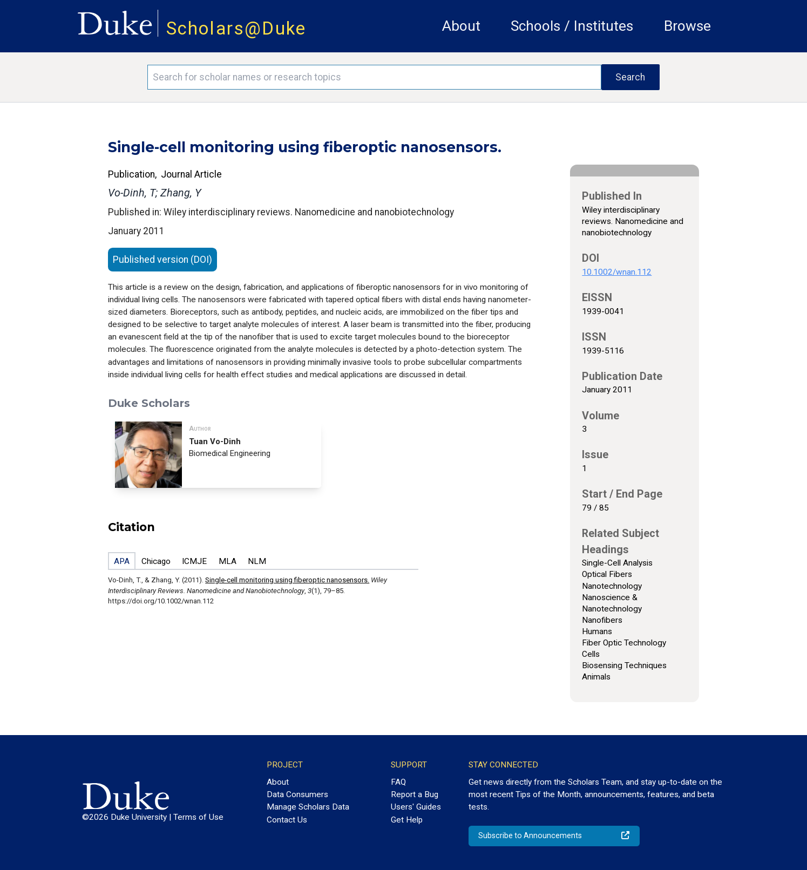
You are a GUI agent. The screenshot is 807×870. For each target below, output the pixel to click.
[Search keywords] (374, 77)
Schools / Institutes (572, 26)
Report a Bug (414, 794)
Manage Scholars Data (308, 807)
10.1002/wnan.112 (617, 272)
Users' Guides (416, 807)
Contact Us (287, 820)
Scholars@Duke (236, 28)
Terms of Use (198, 817)
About (461, 26)
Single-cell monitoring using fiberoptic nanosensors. (287, 580)
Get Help (407, 820)
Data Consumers (297, 794)
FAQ (398, 782)
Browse (687, 26)
